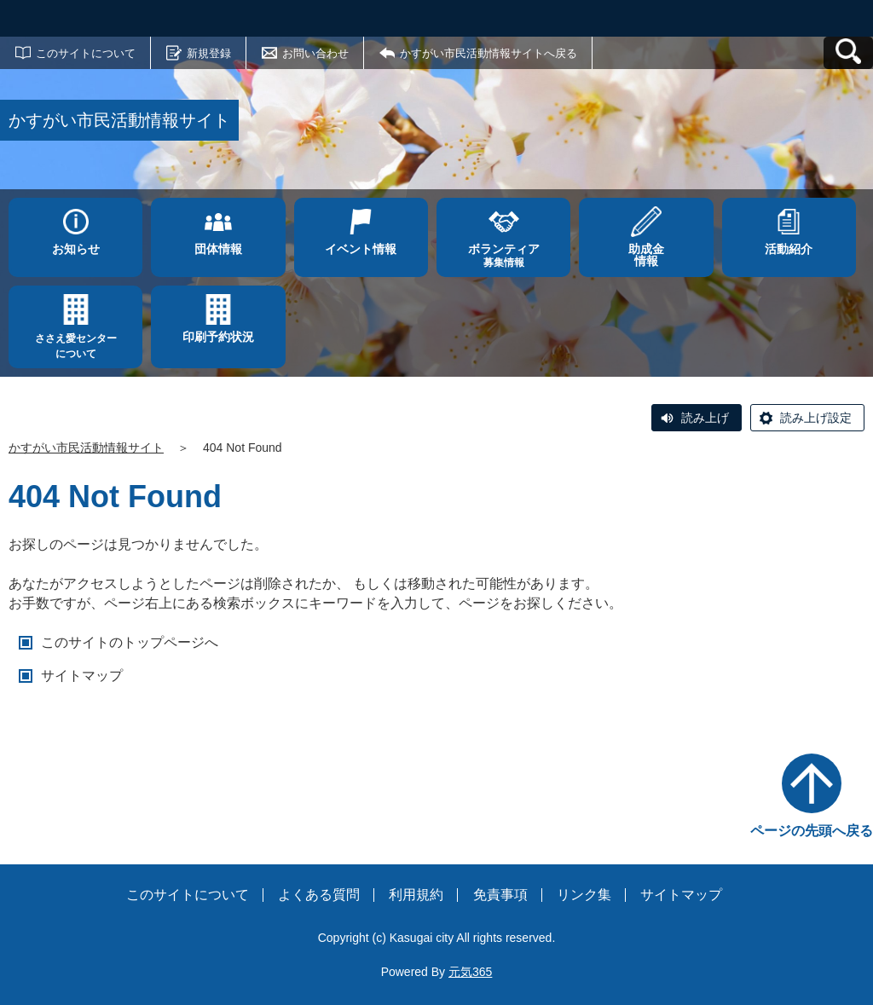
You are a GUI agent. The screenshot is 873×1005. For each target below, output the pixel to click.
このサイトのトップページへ (129, 642)
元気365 (470, 972)
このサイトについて (86, 53)
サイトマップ (82, 675)
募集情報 (503, 255)
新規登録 (209, 53)
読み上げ (705, 418)
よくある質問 (319, 894)
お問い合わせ (315, 53)
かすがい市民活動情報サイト (86, 447)
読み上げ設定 (816, 418)
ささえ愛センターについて (76, 346)
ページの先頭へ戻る (811, 830)
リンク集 (584, 894)
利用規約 (416, 894)
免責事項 (500, 894)
